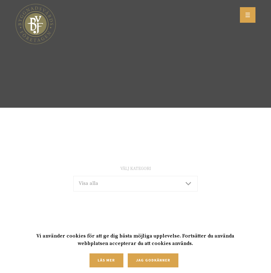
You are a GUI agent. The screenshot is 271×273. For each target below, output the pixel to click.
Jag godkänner (153, 260)
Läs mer (106, 260)
